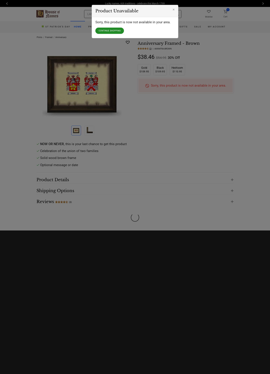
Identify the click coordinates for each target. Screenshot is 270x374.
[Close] (173, 9)
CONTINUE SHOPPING (110, 31)
